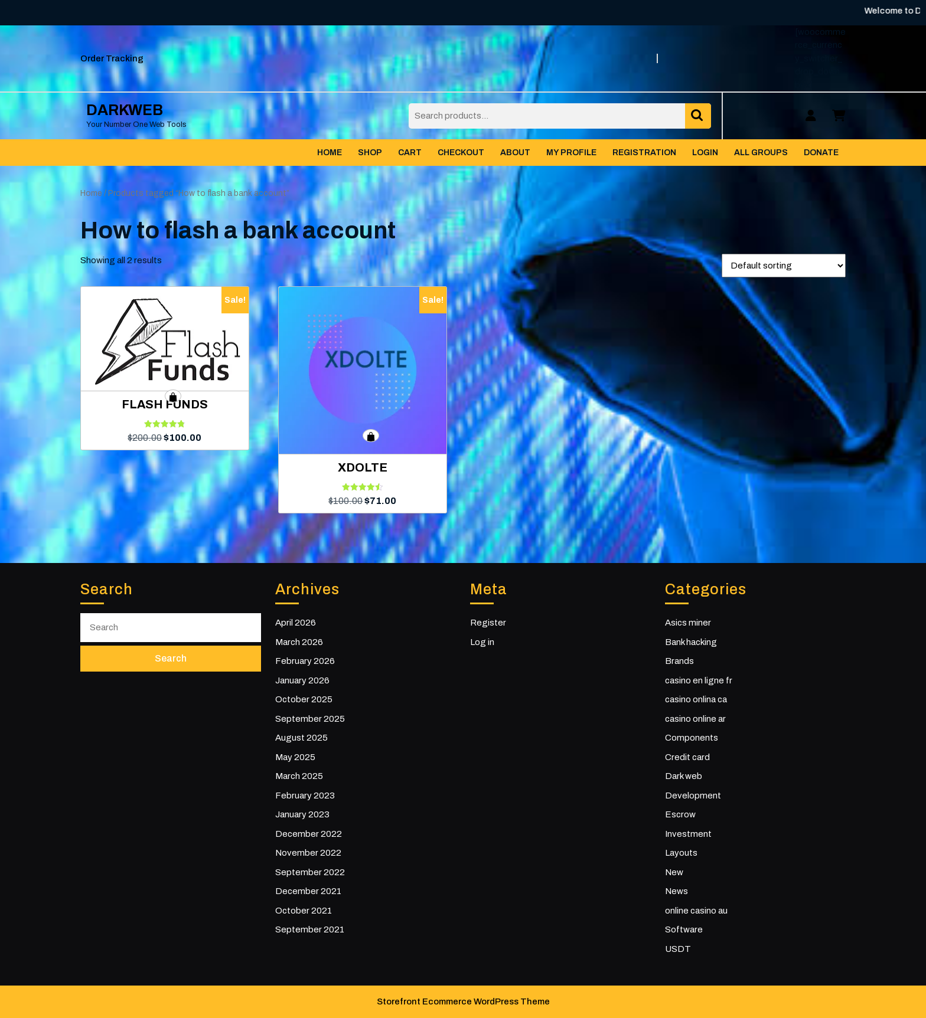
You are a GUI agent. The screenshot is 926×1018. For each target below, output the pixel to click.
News (676, 891)
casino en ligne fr (698, 680)
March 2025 (299, 776)
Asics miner (688, 622)
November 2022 (308, 852)
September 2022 (310, 872)
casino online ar (695, 719)
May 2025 (295, 757)
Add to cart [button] (173, 395)
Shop (370, 152)
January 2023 (302, 814)
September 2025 (310, 719)
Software (684, 929)
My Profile (571, 152)
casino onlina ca (696, 699)
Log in (482, 642)
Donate (821, 152)
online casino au (696, 910)
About (515, 152)
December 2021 (308, 891)
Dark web (683, 776)
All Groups (761, 152)
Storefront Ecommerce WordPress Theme (463, 1001)
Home (329, 152)
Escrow (680, 814)
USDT (678, 949)
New (674, 872)
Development (693, 795)
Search (698, 116)
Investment (688, 834)
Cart (410, 152)
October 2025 (303, 699)
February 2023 (305, 795)
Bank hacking (691, 642)
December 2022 (308, 834)
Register (488, 622)
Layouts (681, 852)
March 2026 (299, 642)
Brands (679, 661)
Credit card (687, 757)
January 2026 (302, 680)
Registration (644, 152)
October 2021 (303, 910)
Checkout (461, 152)
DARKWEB (124, 110)
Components (691, 737)
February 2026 (305, 661)
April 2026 (295, 622)
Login (705, 152)
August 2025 (301, 737)
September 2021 (309, 929)
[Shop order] (784, 265)
